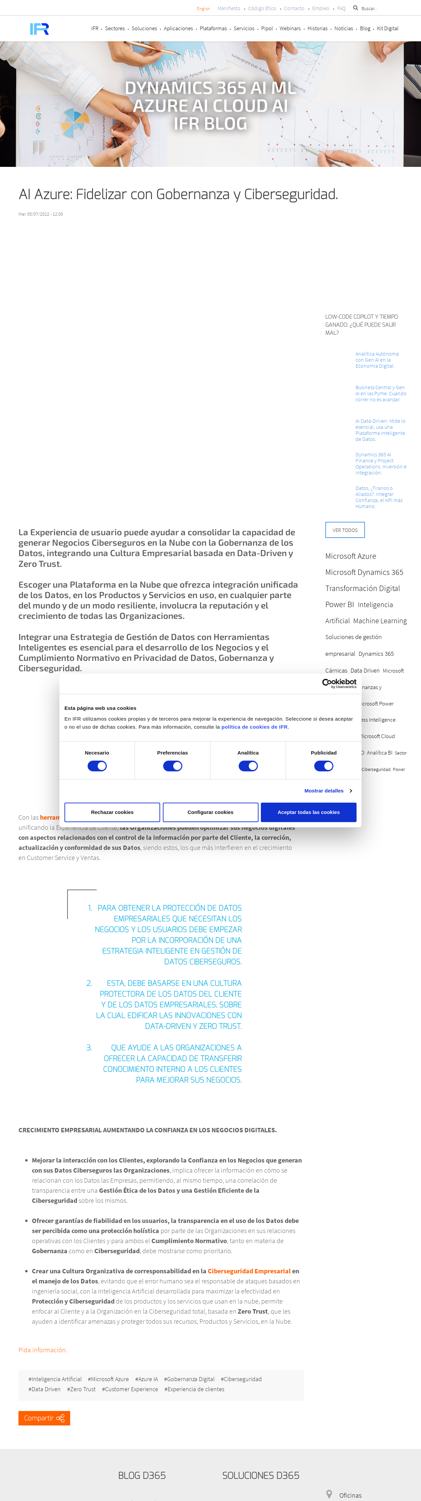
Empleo (320, 8)
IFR (94, 28)
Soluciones (144, 28)
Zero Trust (83, 1389)
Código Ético (262, 8)
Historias (318, 28)
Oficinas (350, 1495)
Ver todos (345, 530)
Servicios (244, 28)
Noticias (343, 28)
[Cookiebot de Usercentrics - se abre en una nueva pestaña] (327, 684)
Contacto (294, 8)
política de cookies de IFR (255, 727)
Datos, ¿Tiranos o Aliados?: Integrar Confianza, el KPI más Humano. (379, 497)
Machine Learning (380, 620)
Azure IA (148, 1379)
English (203, 8)
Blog (365, 28)
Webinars (290, 28)
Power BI (339, 604)
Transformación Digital (362, 588)
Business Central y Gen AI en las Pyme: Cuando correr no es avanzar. (381, 393)
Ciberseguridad (243, 1379)
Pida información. (42, 1350)
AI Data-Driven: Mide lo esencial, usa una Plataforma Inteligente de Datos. (381, 430)
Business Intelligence (371, 719)
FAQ (341, 8)
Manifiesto (229, 8)
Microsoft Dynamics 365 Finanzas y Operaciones (364, 687)
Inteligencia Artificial (57, 1379)
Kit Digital (388, 28)
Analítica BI (379, 752)
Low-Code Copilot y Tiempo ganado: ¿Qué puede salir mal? (361, 324)
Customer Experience (131, 1389)
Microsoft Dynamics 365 (364, 572)
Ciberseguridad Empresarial (250, 1271)
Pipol (267, 28)
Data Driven (46, 1389)
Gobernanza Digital (191, 1379)
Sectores (115, 28)
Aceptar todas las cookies (309, 812)
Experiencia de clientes (196, 1389)
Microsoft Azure (110, 1379)
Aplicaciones (178, 28)
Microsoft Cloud (377, 736)
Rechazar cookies (112, 812)
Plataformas (213, 28)
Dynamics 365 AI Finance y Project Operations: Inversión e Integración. (381, 463)
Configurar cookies (211, 812)
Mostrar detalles (324, 790)
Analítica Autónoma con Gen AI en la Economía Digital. (377, 360)
